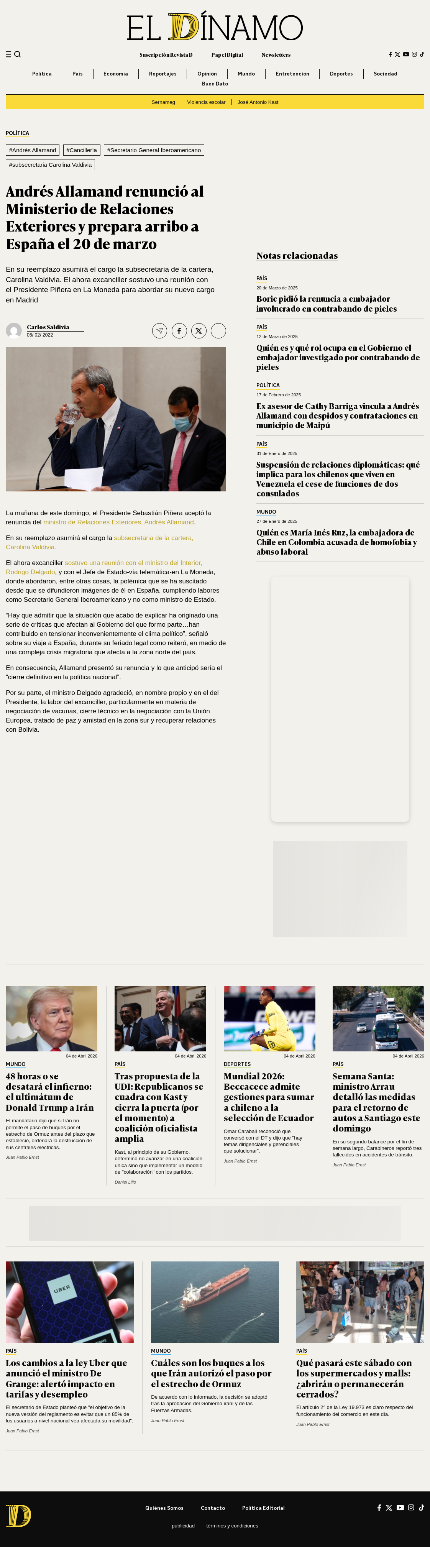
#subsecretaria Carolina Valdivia (50, 164)
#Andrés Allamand (32, 150)
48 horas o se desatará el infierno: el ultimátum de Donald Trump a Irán (50, 1091)
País (77, 74)
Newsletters (276, 54)
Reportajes (163, 74)
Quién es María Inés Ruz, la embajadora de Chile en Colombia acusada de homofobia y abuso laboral (336, 541)
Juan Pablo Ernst (22, 1157)
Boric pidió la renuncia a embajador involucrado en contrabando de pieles (326, 303)
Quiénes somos (164, 1508)
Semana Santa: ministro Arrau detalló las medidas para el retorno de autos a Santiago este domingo (376, 1101)
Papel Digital (227, 54)
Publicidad (183, 1526)
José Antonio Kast (258, 102)
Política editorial (263, 1508)
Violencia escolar (206, 102)
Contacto (213, 1508)
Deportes (341, 74)
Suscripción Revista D (166, 54)
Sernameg (163, 102)
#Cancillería (81, 150)
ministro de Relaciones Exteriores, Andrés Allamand (118, 522)
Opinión (207, 74)
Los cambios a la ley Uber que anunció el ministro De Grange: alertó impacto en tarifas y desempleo (66, 1378)
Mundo (246, 74)
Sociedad (385, 74)
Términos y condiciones (232, 1526)
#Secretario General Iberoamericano (154, 150)
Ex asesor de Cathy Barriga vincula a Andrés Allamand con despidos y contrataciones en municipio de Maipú (337, 414)
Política (42, 74)
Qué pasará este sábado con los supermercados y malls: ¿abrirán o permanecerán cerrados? (354, 1378)
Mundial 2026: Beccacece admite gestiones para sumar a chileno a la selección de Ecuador (269, 1096)
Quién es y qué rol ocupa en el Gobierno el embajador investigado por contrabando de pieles (338, 356)
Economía (115, 74)
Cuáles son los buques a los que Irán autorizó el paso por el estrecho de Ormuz (211, 1373)
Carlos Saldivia (48, 326)
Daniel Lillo (125, 1182)
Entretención (292, 74)
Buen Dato (215, 83)
